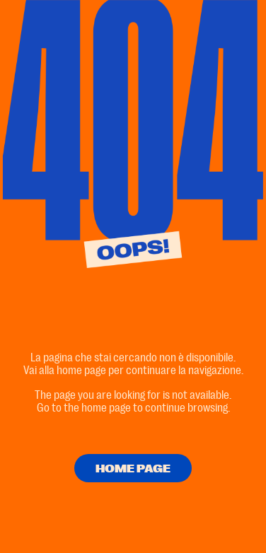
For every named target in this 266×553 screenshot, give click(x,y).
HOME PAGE (133, 469)
